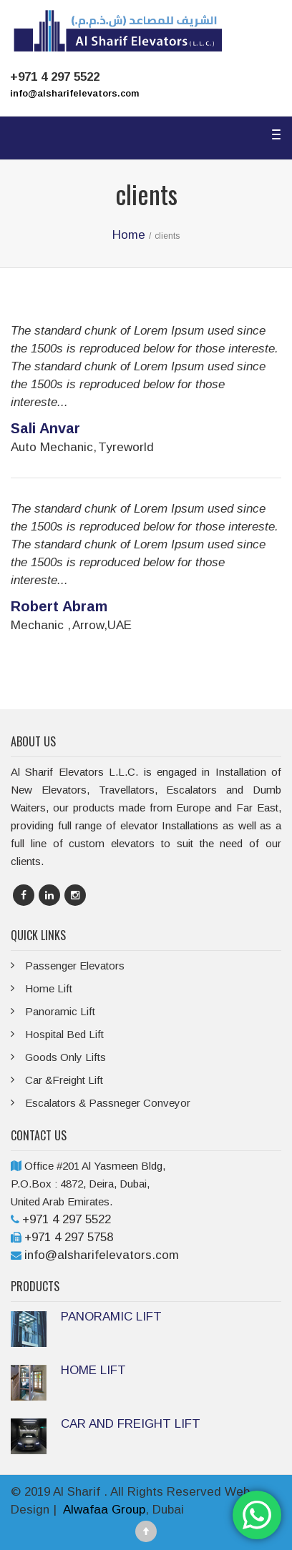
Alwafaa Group (104, 1509)
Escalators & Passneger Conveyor (107, 1103)
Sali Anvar (45, 428)
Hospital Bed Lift (64, 1034)
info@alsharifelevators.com (74, 93)
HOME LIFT (93, 1370)
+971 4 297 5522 (66, 1219)
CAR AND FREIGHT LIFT (130, 1424)
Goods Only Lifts (65, 1057)
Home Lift (48, 988)
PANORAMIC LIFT (111, 1316)
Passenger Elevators (75, 965)
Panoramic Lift (60, 1011)
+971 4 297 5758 (68, 1237)
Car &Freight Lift (64, 1080)
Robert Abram (59, 606)
